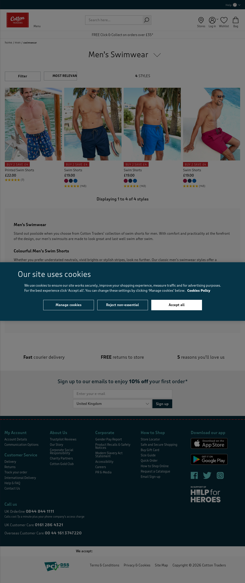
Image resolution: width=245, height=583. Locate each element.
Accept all (177, 305)
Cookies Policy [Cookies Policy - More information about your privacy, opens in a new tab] (198, 290)
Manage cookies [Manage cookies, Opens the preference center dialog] (68, 305)
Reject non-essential (122, 305)
